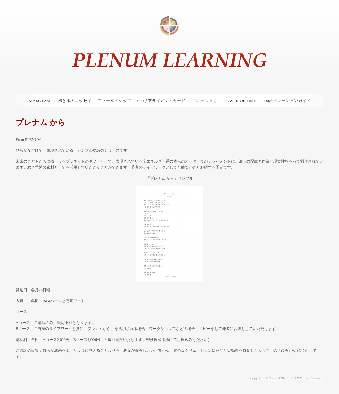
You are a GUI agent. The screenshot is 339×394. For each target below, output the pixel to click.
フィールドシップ (114, 100)
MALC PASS (40, 100)
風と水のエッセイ (74, 100)
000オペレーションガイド (287, 100)
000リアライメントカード (161, 100)
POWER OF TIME (240, 100)
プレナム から (205, 100)
